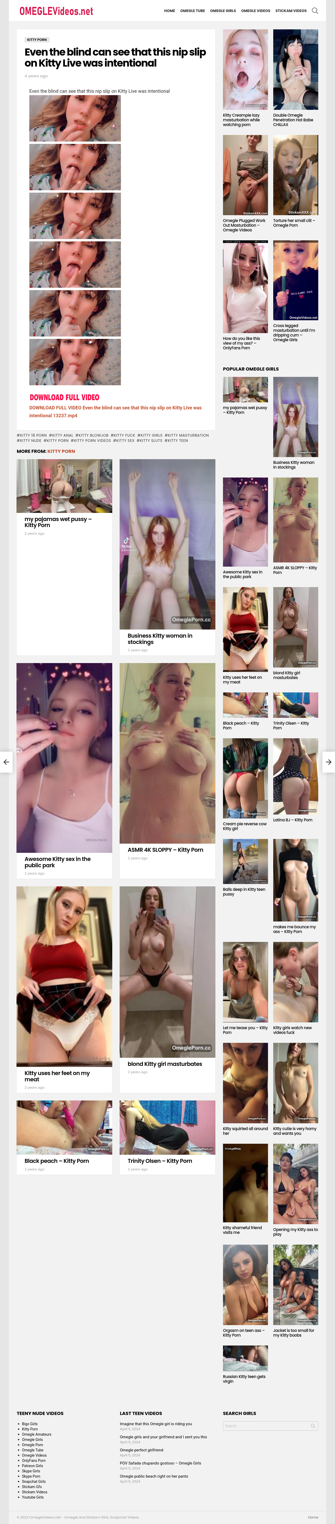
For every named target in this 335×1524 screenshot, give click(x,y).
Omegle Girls (223, 10)
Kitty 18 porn (33, 435)
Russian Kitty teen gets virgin (244, 1379)
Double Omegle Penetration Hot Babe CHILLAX (293, 119)
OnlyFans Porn (34, 1460)
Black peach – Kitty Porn (57, 1161)
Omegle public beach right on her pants (154, 1476)
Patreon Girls (32, 1466)
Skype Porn (31, 1476)
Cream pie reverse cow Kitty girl (244, 826)
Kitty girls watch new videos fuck (292, 1030)
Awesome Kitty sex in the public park (58, 862)
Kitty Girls (152, 435)
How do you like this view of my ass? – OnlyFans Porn (241, 343)
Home (169, 10)
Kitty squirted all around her (245, 1131)
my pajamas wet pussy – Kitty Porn (58, 522)
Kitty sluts (151, 440)
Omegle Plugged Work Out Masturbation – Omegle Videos (244, 225)
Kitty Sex (125, 440)
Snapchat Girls (34, 1481)
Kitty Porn (58, 440)
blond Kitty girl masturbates (165, 1064)
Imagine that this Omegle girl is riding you (156, 1424)
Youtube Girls (33, 1497)
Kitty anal (62, 435)
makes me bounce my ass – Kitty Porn (294, 929)
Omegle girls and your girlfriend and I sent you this (163, 1437)
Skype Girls (31, 1471)
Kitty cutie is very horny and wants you (294, 1131)
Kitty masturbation (188, 435)
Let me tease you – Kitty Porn (245, 1030)
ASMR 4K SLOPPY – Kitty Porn (165, 850)
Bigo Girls (30, 1424)
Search (313, 1427)
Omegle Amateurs (36, 1434)
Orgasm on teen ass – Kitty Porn (244, 1333)
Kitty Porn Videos (92, 440)
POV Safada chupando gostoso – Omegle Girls (160, 1463)
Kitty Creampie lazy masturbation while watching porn (241, 119)
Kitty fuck (124, 435)
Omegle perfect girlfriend (141, 1450)
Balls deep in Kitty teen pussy (244, 892)
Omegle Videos (255, 10)
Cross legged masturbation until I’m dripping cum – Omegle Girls (294, 333)
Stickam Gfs (32, 1487)
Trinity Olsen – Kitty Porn (160, 1161)
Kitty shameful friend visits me (242, 1230)
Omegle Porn (32, 1445)
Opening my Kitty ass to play (295, 1232)
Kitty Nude (30, 440)
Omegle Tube (192, 10)
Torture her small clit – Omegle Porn (294, 223)
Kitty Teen (178, 440)
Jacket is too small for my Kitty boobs (293, 1333)
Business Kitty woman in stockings (160, 639)
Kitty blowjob (94, 435)
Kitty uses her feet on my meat (57, 1076)
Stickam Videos (291, 10)
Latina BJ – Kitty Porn (292, 820)
